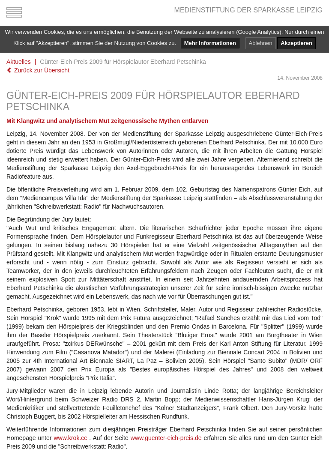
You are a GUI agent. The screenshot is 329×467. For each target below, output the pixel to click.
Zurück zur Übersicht (37, 70)
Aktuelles (18, 61)
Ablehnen (260, 43)
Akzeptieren (296, 43)
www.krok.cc (70, 437)
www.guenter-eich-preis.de (166, 437)
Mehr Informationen (210, 43)
